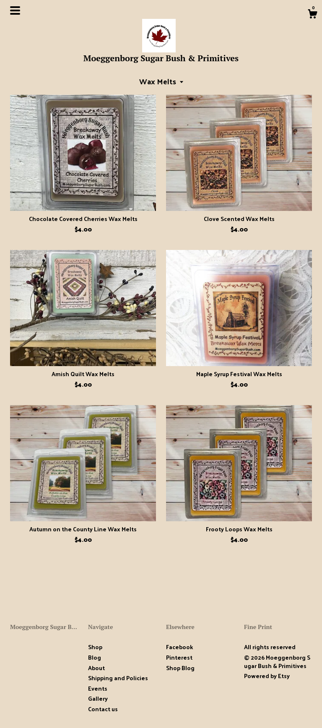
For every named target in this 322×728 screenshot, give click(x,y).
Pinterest (179, 657)
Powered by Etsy (267, 676)
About (96, 668)
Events (97, 688)
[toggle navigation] (15, 10)
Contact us (103, 709)
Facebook (179, 647)
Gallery (98, 698)
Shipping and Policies (118, 678)
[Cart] (312, 14)
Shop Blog (180, 668)
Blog (94, 657)
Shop (95, 647)
